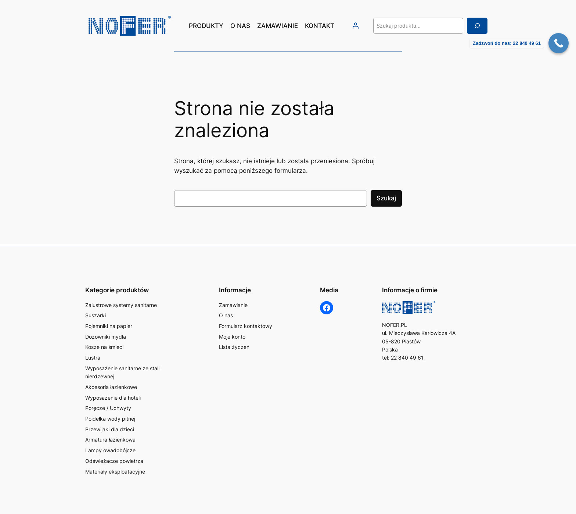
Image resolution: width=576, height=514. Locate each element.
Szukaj (386, 198)
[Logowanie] (355, 25)
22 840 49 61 (407, 357)
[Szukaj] (477, 25)
